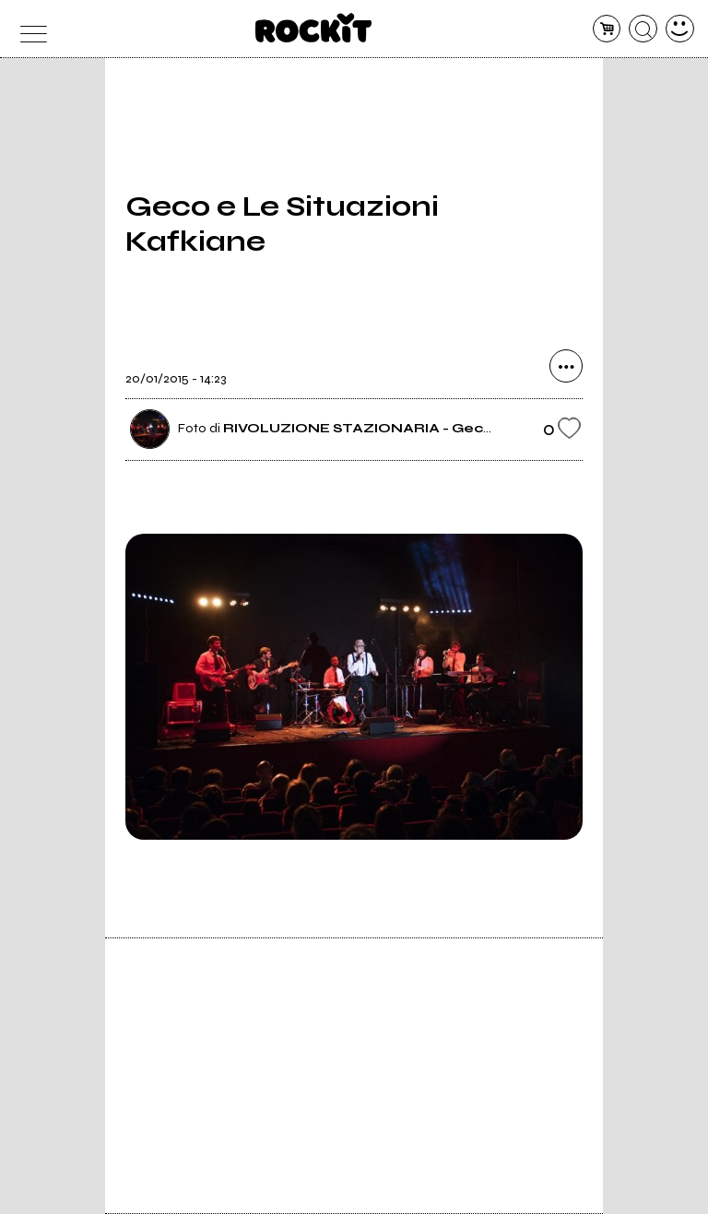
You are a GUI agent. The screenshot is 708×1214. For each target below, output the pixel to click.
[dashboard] (680, 29)
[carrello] (607, 29)
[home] (313, 27)
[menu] (28, 29)
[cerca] (643, 29)
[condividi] (566, 366)
